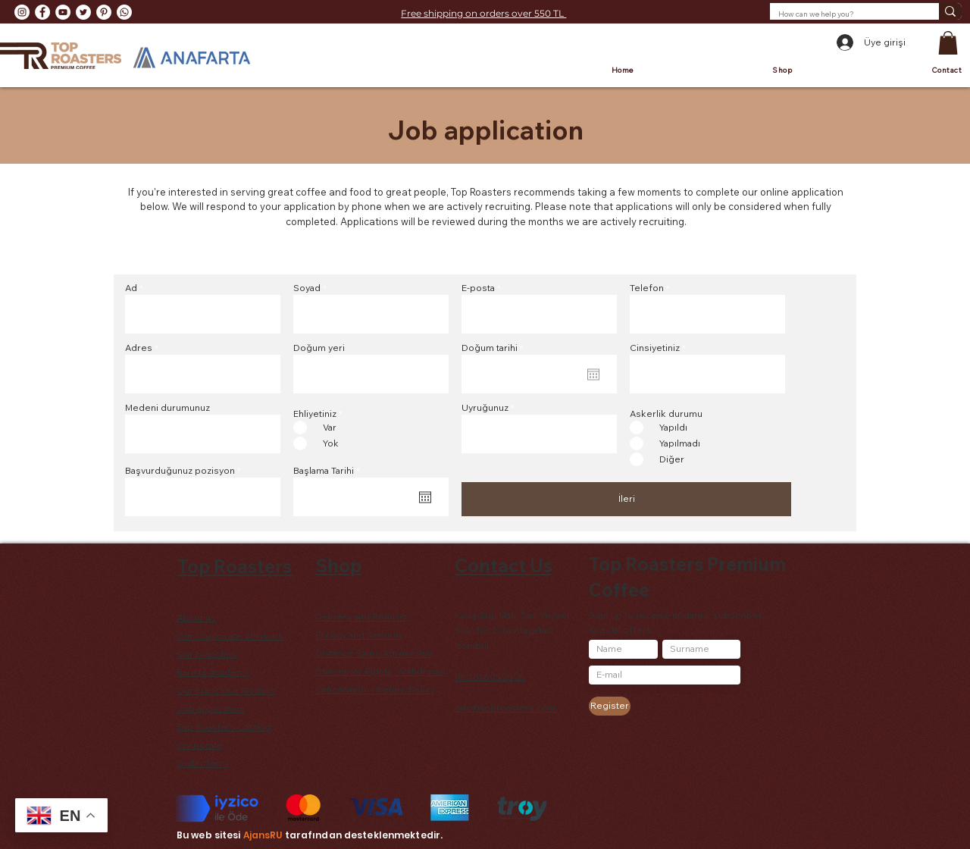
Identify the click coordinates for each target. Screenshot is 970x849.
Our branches (207, 653)
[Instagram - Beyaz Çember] (22, 12)
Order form (202, 763)
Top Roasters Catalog (224, 726)
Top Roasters (234, 566)
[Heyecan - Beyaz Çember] (83, 12)
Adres (138, 347)
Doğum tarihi (495, 347)
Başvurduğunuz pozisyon (180, 470)
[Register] (609, 706)
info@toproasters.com (505, 707)
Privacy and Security (359, 635)
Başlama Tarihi (329, 470)
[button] (948, 43)
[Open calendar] (425, 497)
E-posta (478, 288)
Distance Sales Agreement (374, 653)
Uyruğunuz (485, 407)
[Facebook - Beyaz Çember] (42, 12)
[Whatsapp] (124, 12)
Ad (131, 288)
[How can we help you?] (842, 14)
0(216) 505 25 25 (490, 676)
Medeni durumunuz (167, 407)
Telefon (647, 288)
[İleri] (626, 499)
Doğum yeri (319, 347)
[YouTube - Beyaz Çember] (62, 12)
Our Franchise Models (225, 690)
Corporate (200, 744)
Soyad (307, 288)
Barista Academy (213, 672)
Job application (211, 708)
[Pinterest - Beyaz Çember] (103, 12)
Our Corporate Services (230, 635)
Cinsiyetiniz (655, 347)
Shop (338, 565)
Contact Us (503, 565)
